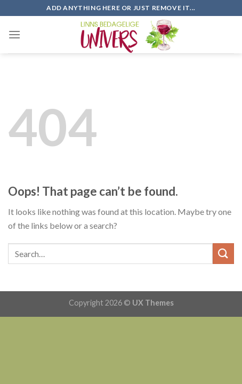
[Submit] (223, 253)
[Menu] (14, 34)
